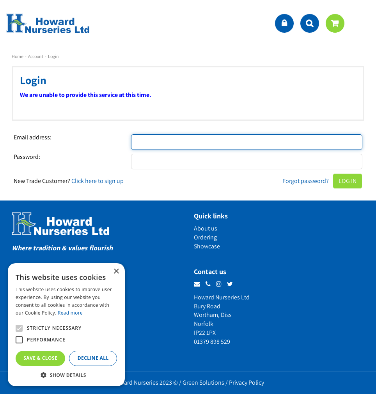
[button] (66, 374)
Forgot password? (305, 181)
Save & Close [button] (40, 358)
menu (362, 23)
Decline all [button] (93, 358)
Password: (27, 157)
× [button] (116, 271)
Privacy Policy (246, 382)
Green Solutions (203, 382)
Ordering (205, 237)
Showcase (207, 246)
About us (205, 228)
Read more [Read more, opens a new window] (70, 313)
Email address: (32, 137)
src (309, 23)
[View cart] (335, 23)
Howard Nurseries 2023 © (145, 382)
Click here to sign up (97, 181)
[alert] (66, 324)
